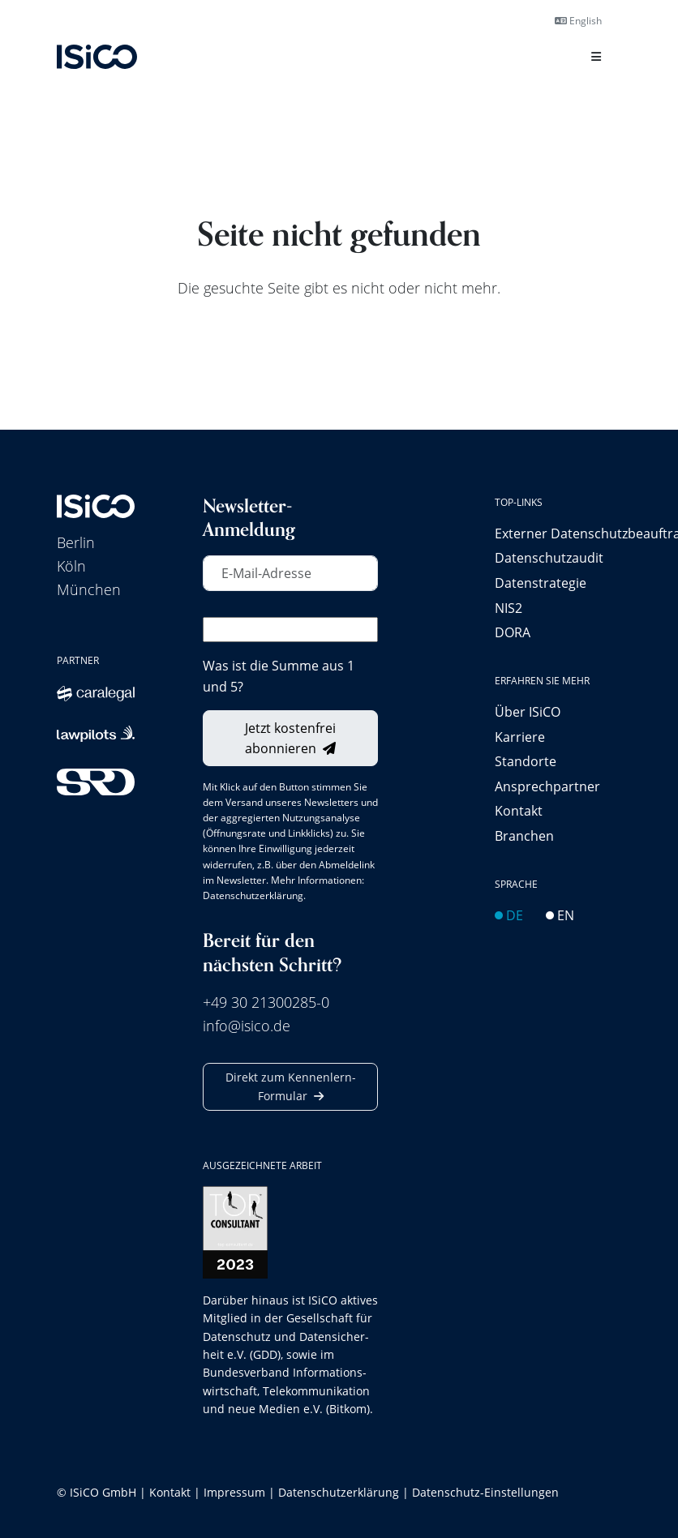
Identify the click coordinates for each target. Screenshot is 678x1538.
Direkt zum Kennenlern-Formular (290, 1086)
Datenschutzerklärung (253, 895)
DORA (512, 631)
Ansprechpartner (547, 786)
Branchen (524, 835)
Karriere (520, 736)
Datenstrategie (540, 582)
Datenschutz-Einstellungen (485, 1492)
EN (560, 914)
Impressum (234, 1492)
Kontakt (519, 810)
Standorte (525, 760)
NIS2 (508, 607)
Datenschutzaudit (549, 557)
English (578, 20)
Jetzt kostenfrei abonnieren (290, 738)
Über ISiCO (527, 711)
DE (509, 914)
